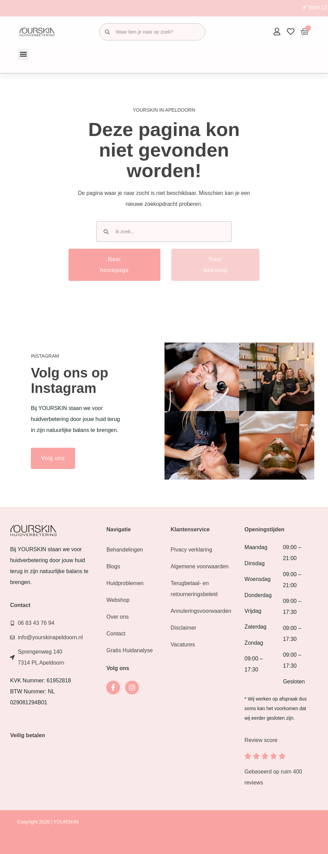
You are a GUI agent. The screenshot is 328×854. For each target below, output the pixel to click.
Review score (260, 740)
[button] (23, 54)
